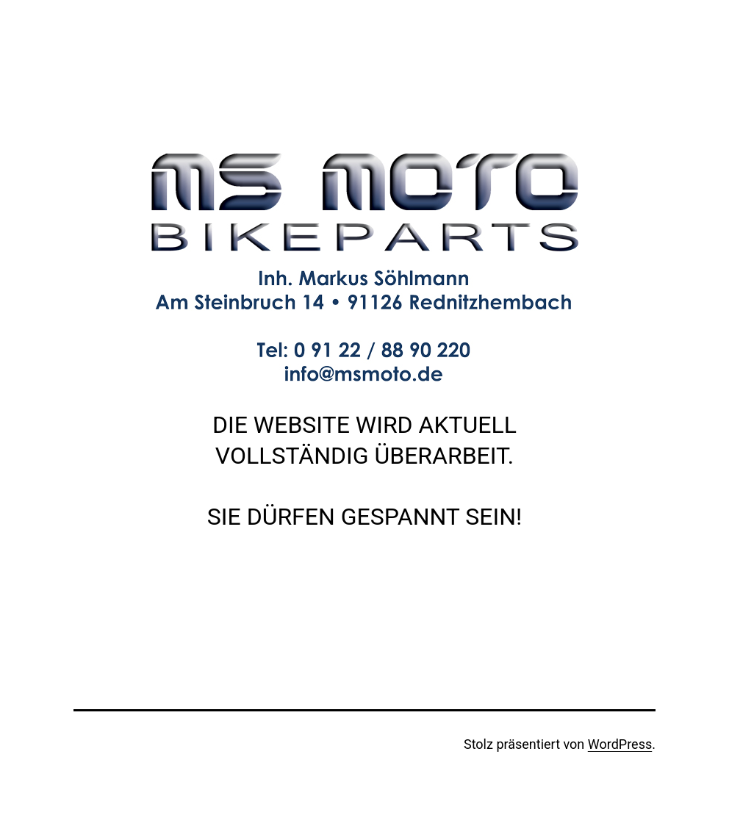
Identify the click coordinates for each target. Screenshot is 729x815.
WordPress (620, 744)
